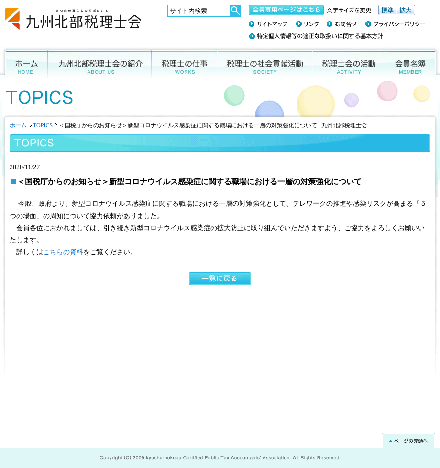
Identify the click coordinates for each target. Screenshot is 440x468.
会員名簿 (412, 62)
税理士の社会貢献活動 (264, 62)
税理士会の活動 (348, 62)
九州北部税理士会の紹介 (100, 62)
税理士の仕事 (184, 62)
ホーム (24, 62)
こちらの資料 (63, 252)
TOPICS (43, 125)
